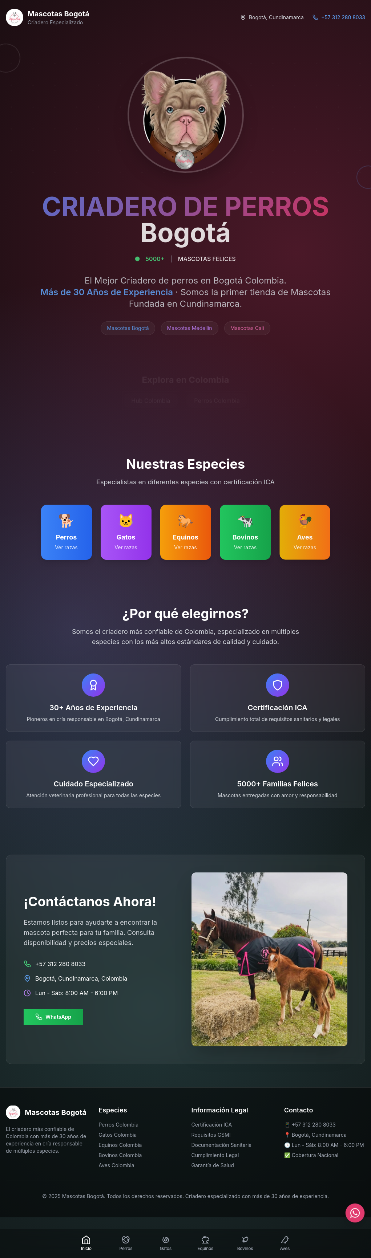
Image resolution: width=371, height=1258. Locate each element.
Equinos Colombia (120, 1145)
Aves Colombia (116, 1165)
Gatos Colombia (117, 1135)
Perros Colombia (118, 1124)
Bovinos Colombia (120, 1155)
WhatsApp (53, 1017)
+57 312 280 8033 (314, 1124)
